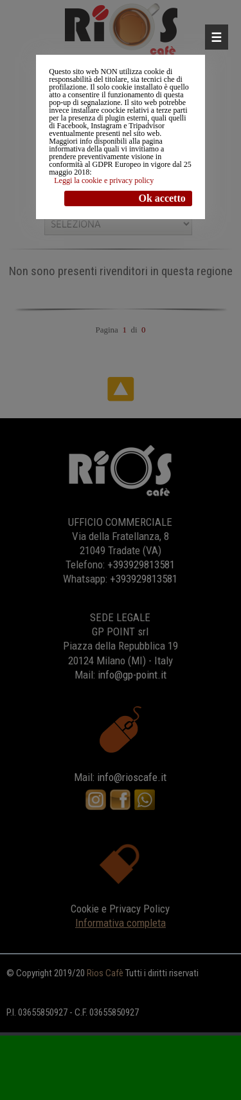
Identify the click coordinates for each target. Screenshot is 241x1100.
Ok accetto (161, 198)
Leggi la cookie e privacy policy (104, 180)
